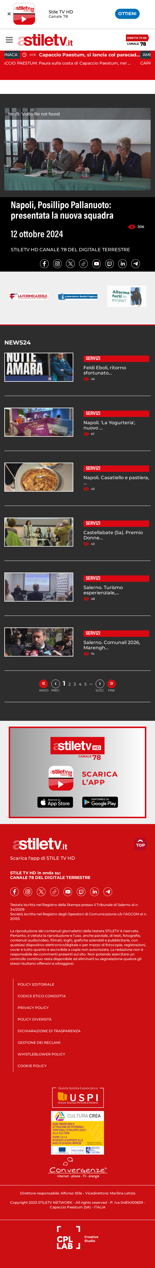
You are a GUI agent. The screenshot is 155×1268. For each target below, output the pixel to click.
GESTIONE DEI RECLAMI (39, 1042)
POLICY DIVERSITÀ (35, 1019)
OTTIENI (127, 13)
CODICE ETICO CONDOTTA (42, 996)
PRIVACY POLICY (33, 1007)
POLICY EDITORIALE (36, 984)
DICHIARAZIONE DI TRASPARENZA (49, 1031)
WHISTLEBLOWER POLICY (41, 1054)
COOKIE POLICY (32, 1066)
